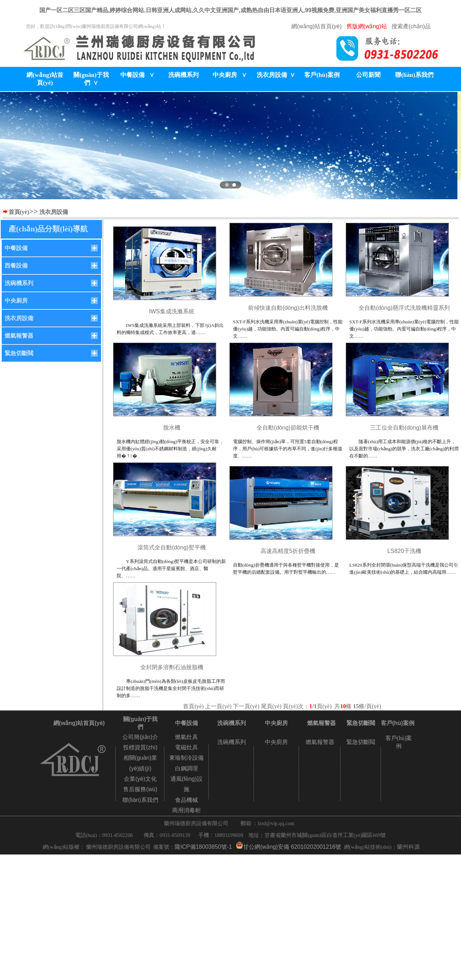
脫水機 (171, 428)
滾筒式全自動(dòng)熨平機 (171, 547)
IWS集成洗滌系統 (171, 311)
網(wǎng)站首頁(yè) (316, 26)
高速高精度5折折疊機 (288, 551)
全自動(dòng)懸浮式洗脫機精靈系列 (404, 308)
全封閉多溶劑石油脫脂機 (171, 667)
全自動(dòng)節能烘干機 (288, 428)
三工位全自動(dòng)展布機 (404, 428)
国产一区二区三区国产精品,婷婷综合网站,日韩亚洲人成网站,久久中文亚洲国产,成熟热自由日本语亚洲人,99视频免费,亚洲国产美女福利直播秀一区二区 (230, 10)
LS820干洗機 (404, 551)
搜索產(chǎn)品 (411, 26)
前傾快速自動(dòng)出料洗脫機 (287, 308)
